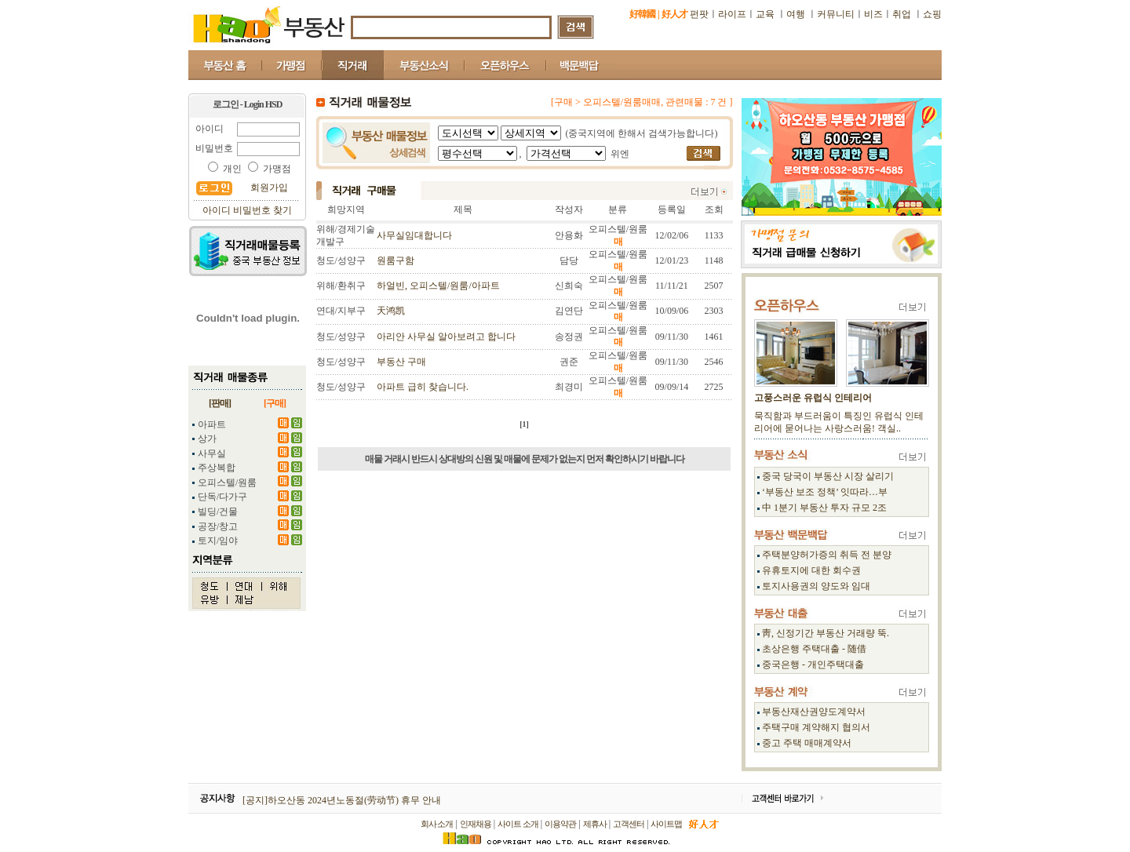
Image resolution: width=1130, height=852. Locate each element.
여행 (795, 14)
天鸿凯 (391, 310)
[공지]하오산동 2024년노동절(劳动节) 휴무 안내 (341, 800)
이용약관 (560, 823)
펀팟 (699, 14)
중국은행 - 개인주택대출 (813, 664)
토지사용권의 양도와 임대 (816, 586)
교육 (766, 14)
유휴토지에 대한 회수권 (811, 570)
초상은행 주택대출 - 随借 (814, 648)
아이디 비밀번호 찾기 (247, 210)
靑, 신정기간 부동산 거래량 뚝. (825, 633)
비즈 (873, 14)
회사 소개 (437, 823)
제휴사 (595, 823)
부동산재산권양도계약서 (814, 711)
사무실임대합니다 (414, 235)
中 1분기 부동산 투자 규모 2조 (824, 507)
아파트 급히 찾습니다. (422, 386)
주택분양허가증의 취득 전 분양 (826, 554)
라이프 (732, 14)
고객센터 (628, 823)
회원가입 (269, 187)
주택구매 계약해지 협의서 (816, 727)
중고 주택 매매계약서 (806, 742)
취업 (901, 14)
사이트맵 (666, 823)
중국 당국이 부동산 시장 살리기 (828, 476)
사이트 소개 (518, 823)
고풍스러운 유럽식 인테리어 (813, 397)
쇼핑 (932, 14)
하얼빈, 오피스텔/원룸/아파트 (438, 285)
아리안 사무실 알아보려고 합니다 (446, 336)
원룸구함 (395, 260)
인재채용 (475, 823)
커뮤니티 (836, 14)
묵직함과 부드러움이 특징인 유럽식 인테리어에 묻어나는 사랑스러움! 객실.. (839, 422)
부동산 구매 (401, 361)
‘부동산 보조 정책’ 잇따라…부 (825, 491)
